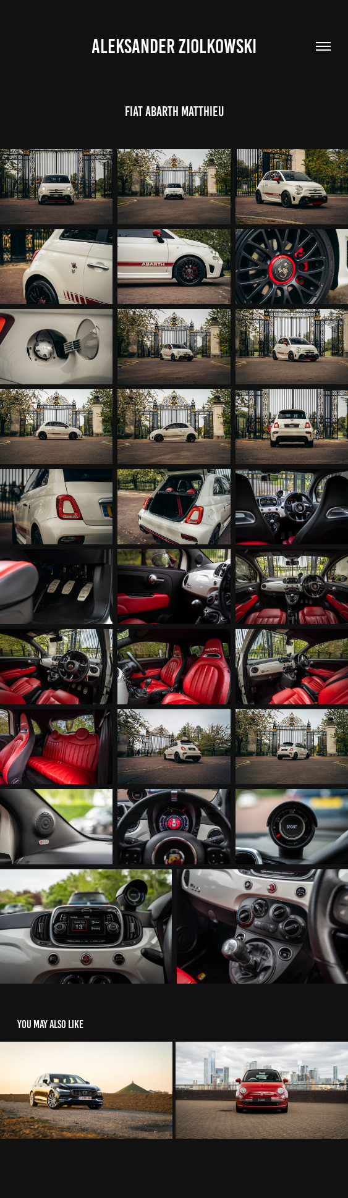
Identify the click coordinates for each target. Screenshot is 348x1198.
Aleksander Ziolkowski (174, 46)
